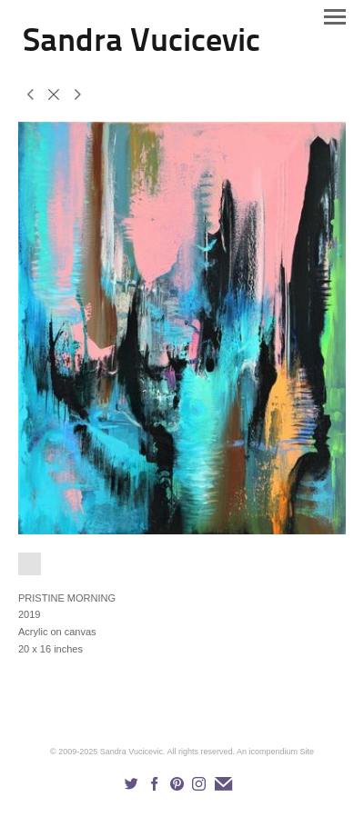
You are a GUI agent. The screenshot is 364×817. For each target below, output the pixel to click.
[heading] (141, 47)
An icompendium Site (275, 751)
